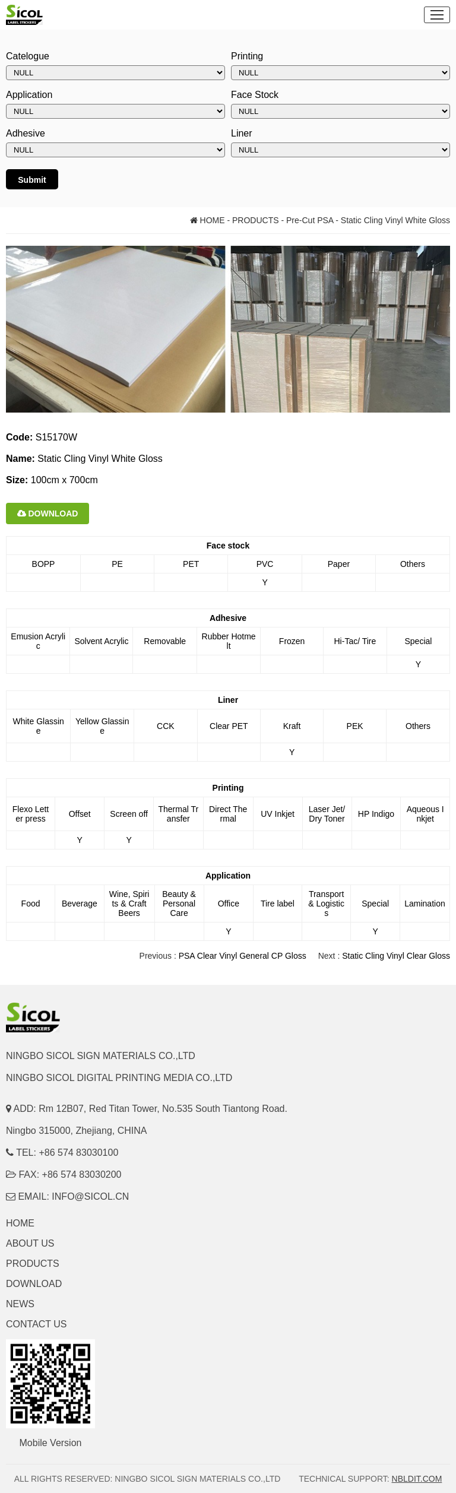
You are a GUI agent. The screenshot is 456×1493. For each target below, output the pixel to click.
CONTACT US (36, 1324)
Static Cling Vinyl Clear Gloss (396, 956)
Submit (32, 180)
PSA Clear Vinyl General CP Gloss (242, 956)
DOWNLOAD (47, 513)
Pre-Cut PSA (309, 220)
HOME (207, 220)
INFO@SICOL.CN (90, 1196)
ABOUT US (30, 1243)
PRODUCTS (255, 220)
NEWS (20, 1304)
